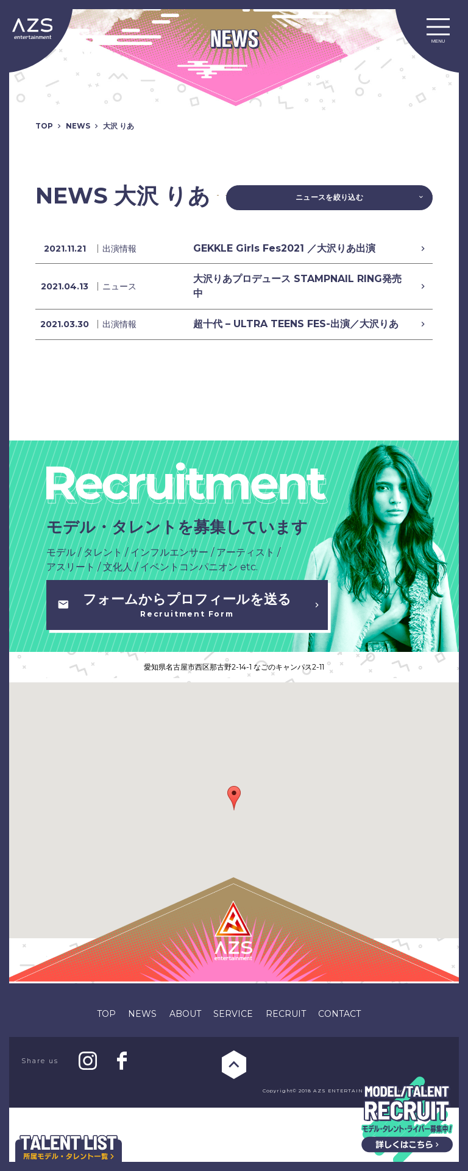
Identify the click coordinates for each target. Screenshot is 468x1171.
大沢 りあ (128, 125)
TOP (45, 125)
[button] (234, 861)
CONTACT (339, 1077)
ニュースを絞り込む (348, 199)
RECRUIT (286, 1077)
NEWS (83, 125)
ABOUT (185, 1077)
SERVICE (233, 1077)
